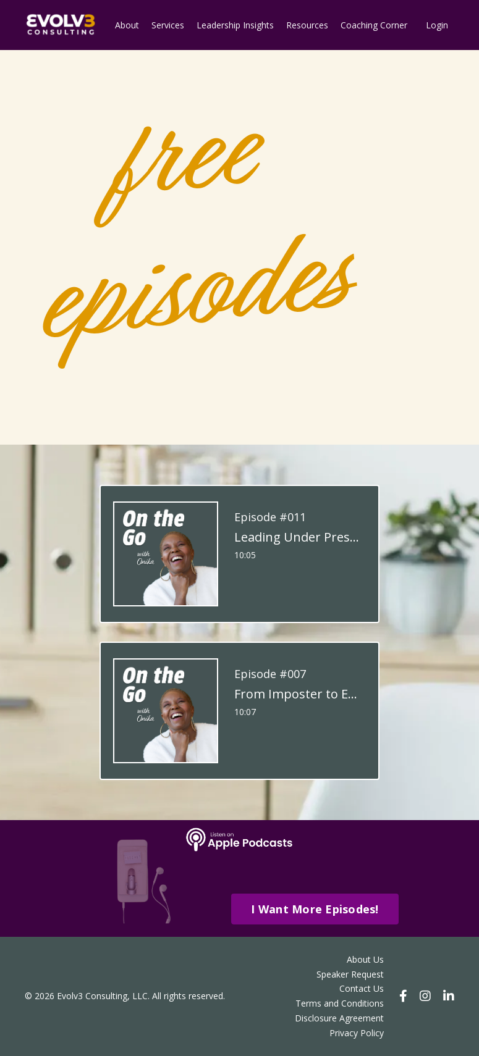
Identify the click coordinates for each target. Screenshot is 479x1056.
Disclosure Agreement (339, 1018)
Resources (307, 25)
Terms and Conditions (339, 1003)
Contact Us (361, 988)
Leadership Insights (235, 25)
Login (437, 25)
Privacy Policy (356, 1033)
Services (167, 25)
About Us (365, 959)
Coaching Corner (374, 25)
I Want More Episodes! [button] (314, 909)
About (127, 25)
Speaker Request (350, 974)
